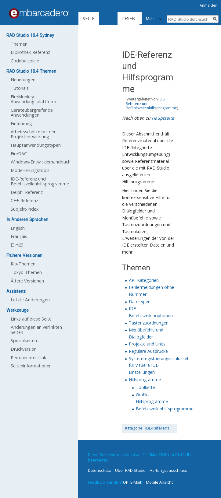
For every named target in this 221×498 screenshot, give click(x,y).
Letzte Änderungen (30, 300)
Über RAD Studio (130, 470)
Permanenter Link (28, 357)
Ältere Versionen (27, 281)
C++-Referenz (24, 200)
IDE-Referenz (157, 428)
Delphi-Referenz (27, 192)
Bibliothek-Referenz (30, 52)
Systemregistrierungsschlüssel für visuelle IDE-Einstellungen (158, 365)
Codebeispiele (25, 61)
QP (126, 482)
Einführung (21, 123)
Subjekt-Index (25, 209)
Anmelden (208, 5)
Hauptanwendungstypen (36, 145)
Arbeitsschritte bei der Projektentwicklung (33, 134)
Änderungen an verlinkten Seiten (36, 329)
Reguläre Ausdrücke (148, 351)
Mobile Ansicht (159, 482)
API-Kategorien (144, 280)
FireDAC (19, 153)
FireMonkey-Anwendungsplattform (33, 99)
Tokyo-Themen (26, 272)
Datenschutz (99, 470)
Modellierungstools (30, 170)
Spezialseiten (24, 340)
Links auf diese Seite (31, 319)
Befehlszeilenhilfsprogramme (165, 409)
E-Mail (135, 482)
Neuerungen (23, 79)
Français (19, 236)
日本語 (17, 245)
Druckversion (24, 349)
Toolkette (145, 387)
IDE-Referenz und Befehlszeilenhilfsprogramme (40, 181)
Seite (88, 18)
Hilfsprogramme (145, 379)
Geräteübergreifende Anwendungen (32, 112)
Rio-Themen (23, 264)
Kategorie (134, 428)
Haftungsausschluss (168, 470)
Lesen (99, 43)
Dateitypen (139, 301)
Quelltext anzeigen (138, 43)
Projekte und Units (147, 344)
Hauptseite (163, 118)
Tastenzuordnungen (148, 323)
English (18, 228)
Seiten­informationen (31, 366)
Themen (19, 44)
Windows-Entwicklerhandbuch (41, 162)
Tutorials (20, 88)
